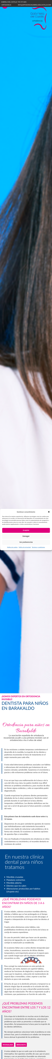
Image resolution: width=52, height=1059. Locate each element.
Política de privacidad (25, 547)
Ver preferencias (26, 542)
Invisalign (8, 1045)
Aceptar (26, 530)
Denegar (26, 536)
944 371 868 (22, 2)
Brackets (21, 1045)
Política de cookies (12, 547)
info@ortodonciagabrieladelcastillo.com (34, 5)
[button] (49, 512)
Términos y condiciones (38, 547)
